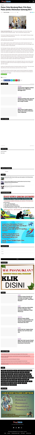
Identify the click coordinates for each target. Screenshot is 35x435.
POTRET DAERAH (25, 379)
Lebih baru (3, 145)
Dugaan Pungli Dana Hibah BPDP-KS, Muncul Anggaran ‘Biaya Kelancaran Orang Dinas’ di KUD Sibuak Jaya (25, 309)
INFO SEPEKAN (4, 374)
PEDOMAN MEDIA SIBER (15, 433)
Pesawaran (14, 379)
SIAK (15, 383)
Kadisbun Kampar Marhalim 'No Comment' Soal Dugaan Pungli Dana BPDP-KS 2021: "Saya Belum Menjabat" (25, 298)
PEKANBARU (19, 377)
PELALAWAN (25, 377)
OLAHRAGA (3, 377)
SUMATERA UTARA (13, 384)
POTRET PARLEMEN (5, 381)
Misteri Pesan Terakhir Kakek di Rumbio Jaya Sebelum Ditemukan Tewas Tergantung (25, 111)
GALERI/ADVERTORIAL (9, 372)
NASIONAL (15, 375)
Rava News (3, 153)
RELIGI (26, 381)
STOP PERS (24, 383)
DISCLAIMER (23, 433)
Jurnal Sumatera (3, 151)
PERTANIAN (9, 379)
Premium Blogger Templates (22, 431)
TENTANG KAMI (28, 433)
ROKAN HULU (4, 383)
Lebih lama (32, 145)
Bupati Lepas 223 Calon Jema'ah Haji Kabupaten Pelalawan (14, 186)
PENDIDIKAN (31, 377)
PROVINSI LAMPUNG (13, 381)
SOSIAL (19, 383)
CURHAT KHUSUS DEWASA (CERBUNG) (25, 370)
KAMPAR (15, 374)
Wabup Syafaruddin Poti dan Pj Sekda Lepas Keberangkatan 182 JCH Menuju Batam (18, 177)
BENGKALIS (3, 370)
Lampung (3, 375)
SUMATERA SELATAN (5, 384)
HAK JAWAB (17, 372)
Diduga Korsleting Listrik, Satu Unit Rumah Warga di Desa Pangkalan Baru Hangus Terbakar (26, 100)
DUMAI (3, 372)
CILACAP (15, 370)
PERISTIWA (4, 77)
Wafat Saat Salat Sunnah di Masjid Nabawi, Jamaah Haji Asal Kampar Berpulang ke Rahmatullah (26, 342)
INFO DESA (27, 372)
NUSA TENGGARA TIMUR (27, 375)
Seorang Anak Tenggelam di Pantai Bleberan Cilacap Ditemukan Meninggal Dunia (26, 89)
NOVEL (20, 375)
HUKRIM (22, 372)
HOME (5, 433)
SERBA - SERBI (10, 383)
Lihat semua (32, 83)
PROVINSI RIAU (21, 381)
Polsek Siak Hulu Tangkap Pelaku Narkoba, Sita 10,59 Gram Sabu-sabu (25, 331)
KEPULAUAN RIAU (22, 374)
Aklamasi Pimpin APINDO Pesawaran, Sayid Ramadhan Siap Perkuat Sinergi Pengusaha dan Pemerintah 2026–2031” (17, 182)
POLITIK (19, 379)
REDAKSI (8, 433)
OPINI (8, 377)
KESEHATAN (29, 374)
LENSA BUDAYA (9, 375)
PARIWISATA (13, 377)
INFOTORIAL (10, 374)
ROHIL (30, 381)
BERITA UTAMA (9, 370)
